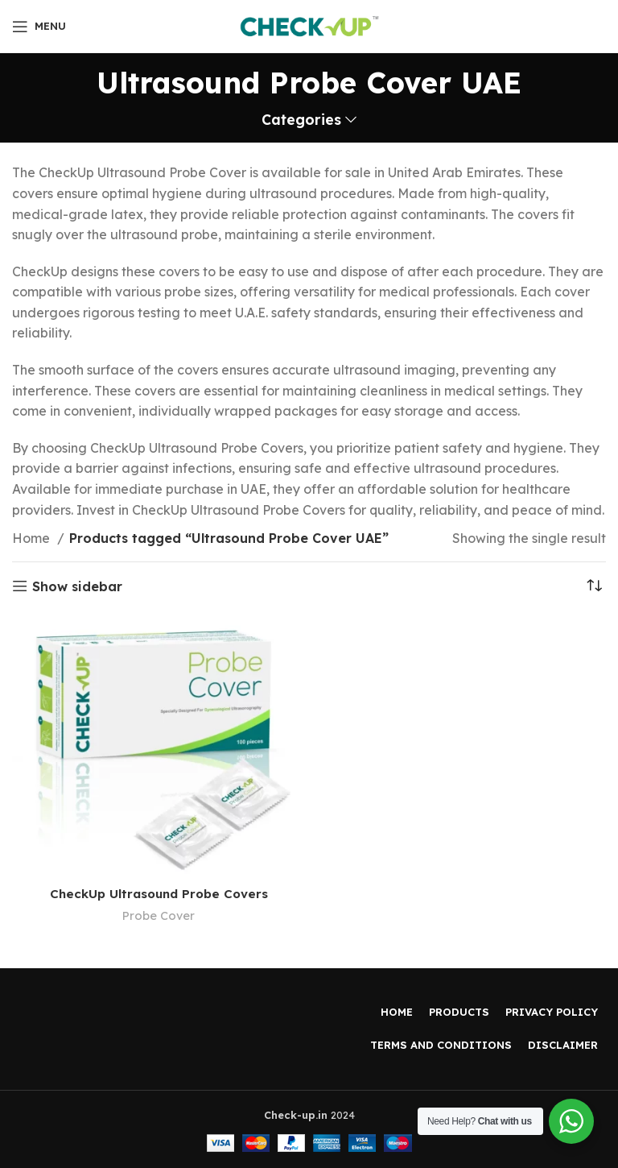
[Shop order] (594, 586)
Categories (301, 120)
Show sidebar (77, 586)
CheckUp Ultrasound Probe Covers (159, 893)
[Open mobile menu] (39, 26)
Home (32, 538)
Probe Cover (159, 915)
